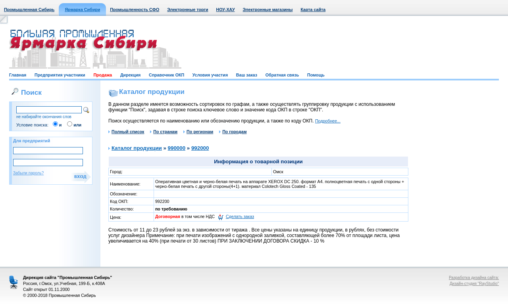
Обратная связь (282, 75)
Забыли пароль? (28, 173)
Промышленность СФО (134, 9)
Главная (17, 75)
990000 (176, 148)
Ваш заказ (246, 75)
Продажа (102, 75)
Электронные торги (187, 9)
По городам (232, 131)
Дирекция (130, 75)
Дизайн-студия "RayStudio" (474, 283)
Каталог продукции (137, 148)
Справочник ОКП (166, 75)
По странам (163, 131)
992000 (200, 148)
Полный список (126, 131)
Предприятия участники (60, 75)
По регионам (198, 131)
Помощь (316, 75)
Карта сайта (312, 9)
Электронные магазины (268, 9)
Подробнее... (328, 121)
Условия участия (210, 75)
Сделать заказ (240, 216)
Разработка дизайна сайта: (474, 277)
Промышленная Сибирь (29, 9)
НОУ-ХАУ (225, 9)
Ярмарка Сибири (82, 9)
